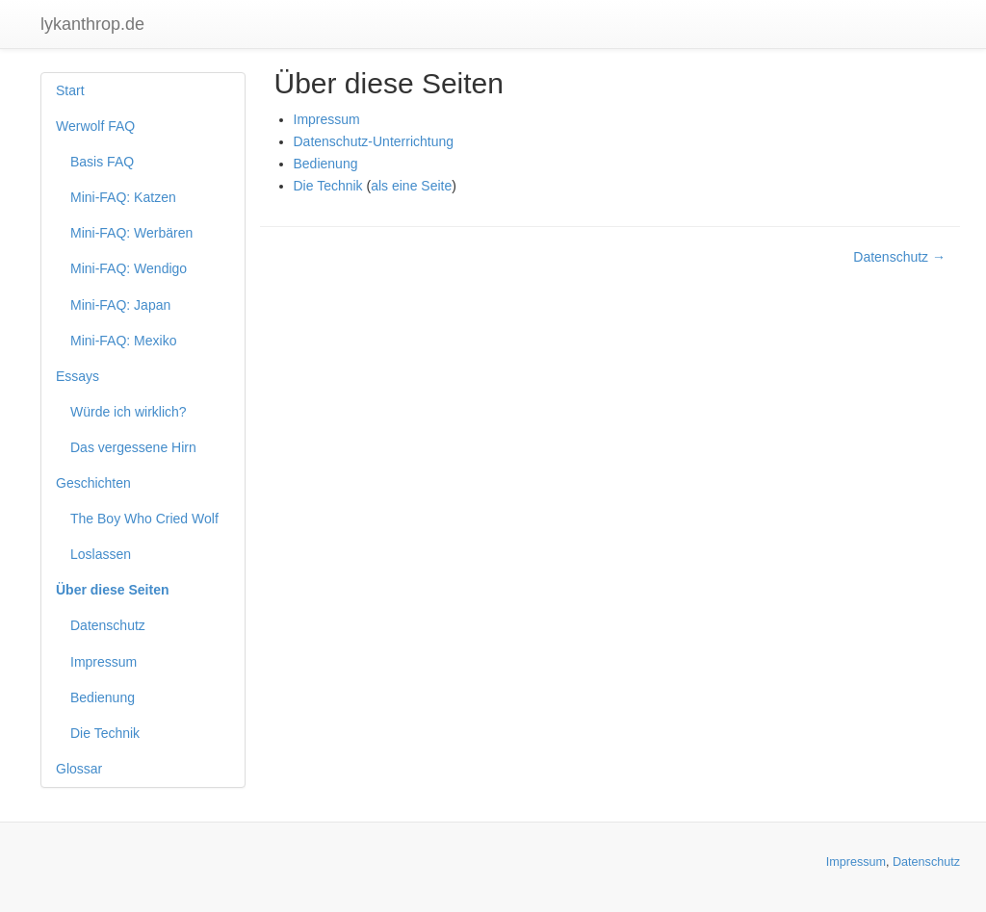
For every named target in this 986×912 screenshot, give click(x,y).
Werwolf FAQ (95, 126)
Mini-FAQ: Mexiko (123, 340)
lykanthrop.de (92, 24)
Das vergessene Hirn (133, 447)
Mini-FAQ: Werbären (131, 233)
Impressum (103, 662)
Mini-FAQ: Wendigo (128, 268)
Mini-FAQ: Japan (120, 305)
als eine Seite (411, 185)
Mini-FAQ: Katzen (123, 197)
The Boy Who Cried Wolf (144, 518)
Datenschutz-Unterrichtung (374, 141)
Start (70, 90)
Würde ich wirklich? (128, 411)
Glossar (79, 768)
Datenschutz (107, 625)
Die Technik (105, 733)
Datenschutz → (899, 257)
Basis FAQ (102, 161)
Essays (77, 376)
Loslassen (100, 554)
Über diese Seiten (112, 589)
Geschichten (93, 483)
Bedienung (102, 697)
